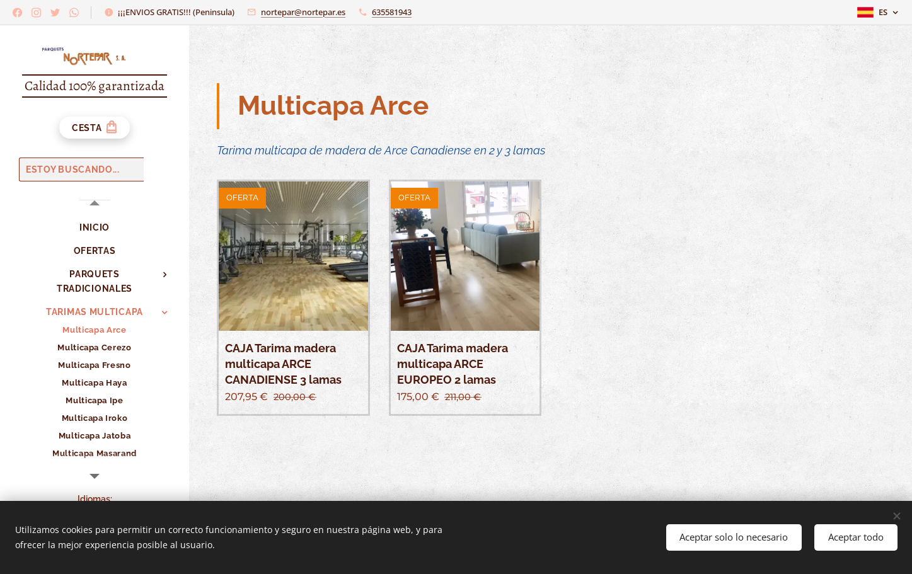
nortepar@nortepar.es (303, 12)
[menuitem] (94, 228)
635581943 (392, 12)
